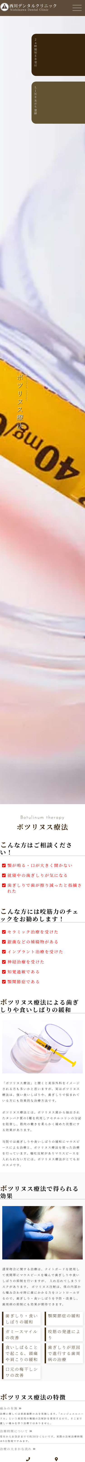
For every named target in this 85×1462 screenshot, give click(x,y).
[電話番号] (28, 1459)
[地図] (56, 1459)
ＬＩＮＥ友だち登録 (78, 100)
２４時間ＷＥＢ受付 (78, 52)
